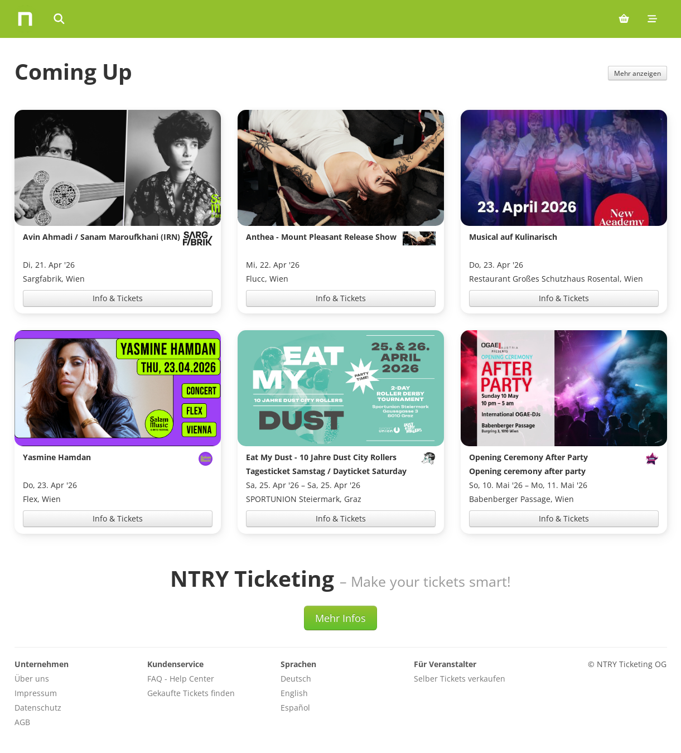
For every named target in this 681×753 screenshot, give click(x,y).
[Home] (25, 19)
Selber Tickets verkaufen (459, 678)
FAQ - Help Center (180, 678)
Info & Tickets (118, 298)
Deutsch (296, 678)
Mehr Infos (340, 618)
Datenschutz (38, 707)
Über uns (32, 678)
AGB (22, 722)
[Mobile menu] (652, 19)
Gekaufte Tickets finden (191, 693)
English (294, 693)
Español (295, 707)
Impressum (36, 693)
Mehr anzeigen (637, 73)
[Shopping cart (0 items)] (624, 19)
